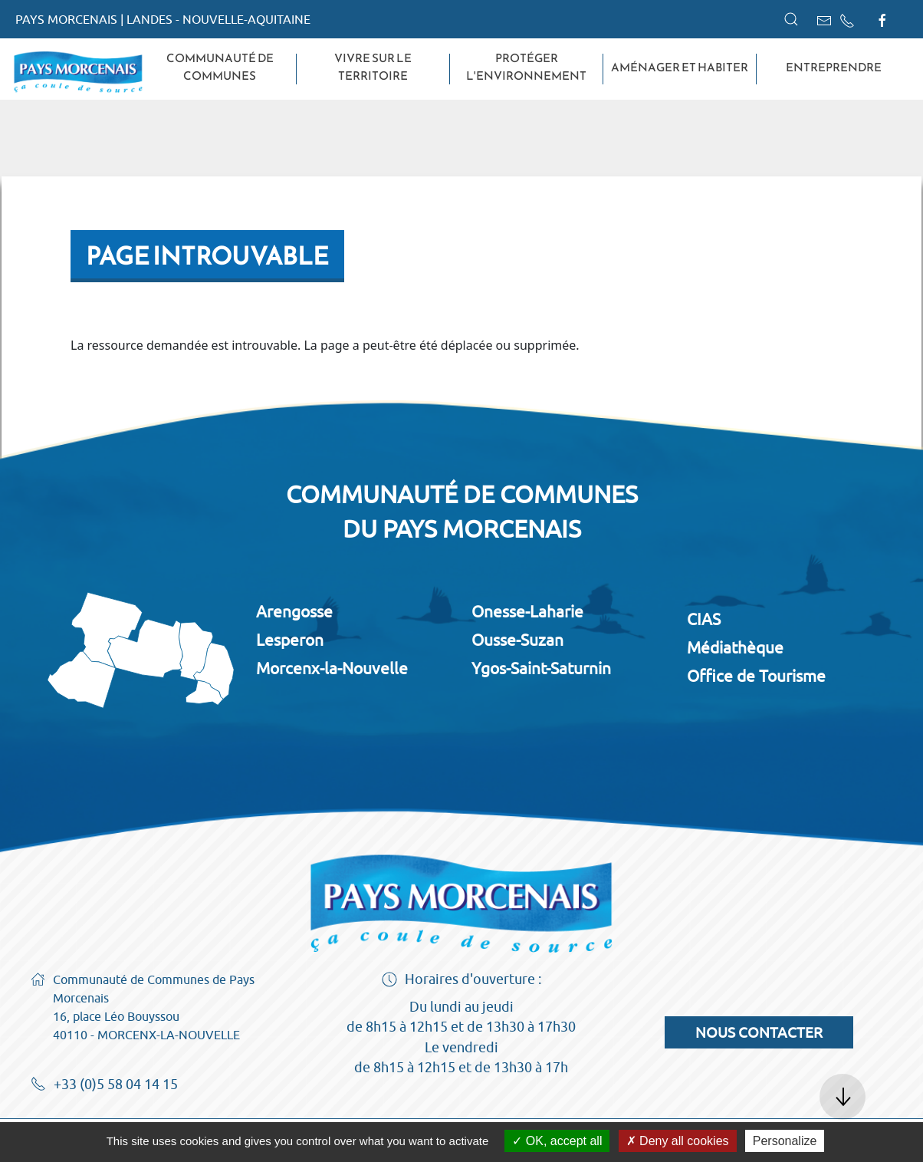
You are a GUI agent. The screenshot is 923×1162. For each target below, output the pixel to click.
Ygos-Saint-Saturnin (541, 668)
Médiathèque (735, 647)
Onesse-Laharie (527, 611)
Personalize (785, 1140)
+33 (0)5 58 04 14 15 (104, 1085)
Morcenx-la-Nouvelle (332, 668)
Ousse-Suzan (517, 639)
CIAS (704, 619)
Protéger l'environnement (526, 67)
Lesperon (290, 639)
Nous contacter (759, 1032)
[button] (791, 19)
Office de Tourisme (756, 676)
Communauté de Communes (220, 67)
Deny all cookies (677, 1140)
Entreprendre (834, 67)
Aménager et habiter (679, 67)
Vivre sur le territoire (373, 67)
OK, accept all (557, 1140)
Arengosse (294, 611)
